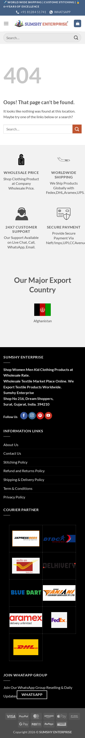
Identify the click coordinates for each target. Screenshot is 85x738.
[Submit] (76, 37)
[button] (6, 23)
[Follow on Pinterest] (40, 416)
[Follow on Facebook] (24, 416)
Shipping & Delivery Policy (23, 479)
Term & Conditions (17, 488)
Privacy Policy (14, 497)
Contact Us (12, 453)
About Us (10, 444)
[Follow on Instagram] (32, 416)
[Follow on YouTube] (48, 416)
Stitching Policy (15, 462)
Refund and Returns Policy (24, 471)
